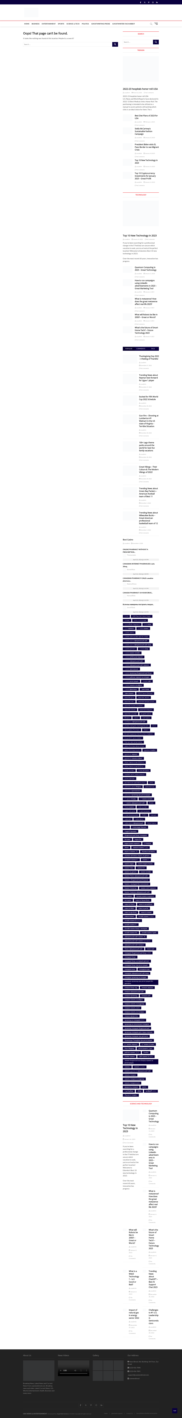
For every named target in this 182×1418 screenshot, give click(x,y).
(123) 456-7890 (134, 1368)
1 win (126, 616)
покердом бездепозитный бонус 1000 (138, 953)
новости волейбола (145, 904)
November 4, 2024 (137, 543)
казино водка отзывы (145, 864)
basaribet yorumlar (131, 714)
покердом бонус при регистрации (136, 965)
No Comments (149, 92)
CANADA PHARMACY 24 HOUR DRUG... (138, 593)
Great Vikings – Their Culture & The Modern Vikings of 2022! (149, 469)
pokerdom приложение (132, 791)
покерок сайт (146, 996)
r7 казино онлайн (146, 799)
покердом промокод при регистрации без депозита (139, 982)
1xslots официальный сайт (134, 661)
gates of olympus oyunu (132, 750)
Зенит (127, 847)
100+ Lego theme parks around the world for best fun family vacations (147, 446)
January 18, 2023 (149, 153)
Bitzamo (127, 718)
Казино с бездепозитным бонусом (136, 880)
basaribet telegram (146, 710)
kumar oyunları (129, 770)
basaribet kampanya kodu (146, 701)
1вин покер (145, 689)
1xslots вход (144, 649)
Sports (61, 24)
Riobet (151, 803)
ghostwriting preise (100, 24)
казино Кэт (141, 868)
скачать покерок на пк (132, 1083)
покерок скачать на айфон (134, 1000)
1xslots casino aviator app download (136, 636)
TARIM (144, 815)
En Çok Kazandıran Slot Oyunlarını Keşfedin (139, 734)
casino (136, 718)
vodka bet (128, 819)
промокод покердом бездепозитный (137, 1028)
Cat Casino (146, 718)
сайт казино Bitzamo (146, 1056)
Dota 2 (146, 730)
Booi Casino (128, 539)
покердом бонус (130, 957)
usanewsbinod (134, 1378)
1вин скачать (129, 693)
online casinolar (130, 778)
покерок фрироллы (131, 1016)
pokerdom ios (149, 787)
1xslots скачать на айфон (133, 685)
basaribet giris (129, 697)
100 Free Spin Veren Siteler (142, 616)
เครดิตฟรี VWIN (151, 1091)
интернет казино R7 (131, 860)
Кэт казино (128, 896)
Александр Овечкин (139, 827)
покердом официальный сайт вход (137, 973)
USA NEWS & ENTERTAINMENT (35, 1414)
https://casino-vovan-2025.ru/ (134, 762)
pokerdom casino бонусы (133, 787)
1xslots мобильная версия (134, 657)
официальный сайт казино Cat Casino (137, 941)
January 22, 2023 (149, 137)
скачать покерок (130, 1075)
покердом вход (130, 969)
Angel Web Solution (63, 1414)
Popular (128, 349)
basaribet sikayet (130, 710)
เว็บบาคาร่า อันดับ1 (131, 1095)
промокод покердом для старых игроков (138, 1032)
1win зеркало (129, 628)
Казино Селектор (130, 888)
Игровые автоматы (148, 851)
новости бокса (129, 904)
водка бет (138, 839)
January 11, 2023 (149, 273)
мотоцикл (128, 900)
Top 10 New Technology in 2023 (140, 235)
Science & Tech (73, 24)
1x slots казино (143, 628)
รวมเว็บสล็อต (129, 1091)
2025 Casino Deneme (145, 693)
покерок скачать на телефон (134, 1012)
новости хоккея (146, 912)
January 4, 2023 (149, 336)
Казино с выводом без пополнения (136, 884)
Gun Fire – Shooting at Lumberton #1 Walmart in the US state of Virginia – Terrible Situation (148, 421)
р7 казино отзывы (148, 1044)
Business (36, 24)
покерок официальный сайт (134, 991)
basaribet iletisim (143, 697)
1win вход (147, 624)
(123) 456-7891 (134, 1371)
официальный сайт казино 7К (135, 937)
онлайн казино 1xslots (146, 916)
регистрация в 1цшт (145, 1048)
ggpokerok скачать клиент (133, 758)
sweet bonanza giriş (131, 815)
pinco (151, 782)
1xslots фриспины (131, 689)
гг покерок (147, 843)
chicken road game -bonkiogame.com (136, 726)
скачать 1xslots (139, 1067)
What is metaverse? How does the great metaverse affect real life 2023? (146, 301)
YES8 (126, 827)
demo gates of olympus (132, 730)
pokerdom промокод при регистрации (137, 795)
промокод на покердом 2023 (134, 1020)
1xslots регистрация (131, 681)
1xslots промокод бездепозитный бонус (138, 673)
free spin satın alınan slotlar (133, 742)
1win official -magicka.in (132, 624)
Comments (140, 349)
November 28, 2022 (145, 406)
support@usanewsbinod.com (138, 1375)
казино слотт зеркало (148, 888)
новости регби (143, 908)
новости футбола (130, 912)
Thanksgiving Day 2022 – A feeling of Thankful (149, 357)
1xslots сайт (147, 681)
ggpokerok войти (149, 750)
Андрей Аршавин (130, 831)
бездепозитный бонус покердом (136, 835)
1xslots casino (129, 632)
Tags (153, 349)
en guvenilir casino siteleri (133, 738)
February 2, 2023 (149, 122)
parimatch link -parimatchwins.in (135, 782)
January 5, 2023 (149, 321)
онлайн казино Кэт (131, 932)
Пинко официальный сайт (134, 949)
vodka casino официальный (134, 823)
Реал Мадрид (129, 1048)
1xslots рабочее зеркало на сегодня (137, 677)
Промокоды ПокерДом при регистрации (138, 1040)
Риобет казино (130, 1056)
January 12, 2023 (149, 182)
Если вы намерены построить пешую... (138, 604)
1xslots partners (130, 649)
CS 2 (154, 726)
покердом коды (144, 969)
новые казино (129, 916)
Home (26, 24)
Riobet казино (129, 807)
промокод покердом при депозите (136, 1036)
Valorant (153, 815)
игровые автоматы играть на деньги (137, 855)
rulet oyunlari (142, 807)
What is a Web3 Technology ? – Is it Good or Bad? (134, 1278)
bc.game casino (146, 714)
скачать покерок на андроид (134, 1079)
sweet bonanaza (144, 811)
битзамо (127, 839)
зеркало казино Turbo (140, 847)
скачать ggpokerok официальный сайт (138, 1071)
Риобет (146, 1052)
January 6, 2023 (149, 292)
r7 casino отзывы (130, 799)
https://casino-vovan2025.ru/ (134, 766)
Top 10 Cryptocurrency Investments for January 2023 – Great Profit (145, 176)
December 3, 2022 (145, 503)
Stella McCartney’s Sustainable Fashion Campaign (143, 131)
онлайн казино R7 (131, 924)
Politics (85, 24)
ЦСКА (144, 1087)
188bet (127, 620)
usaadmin (126, 92)
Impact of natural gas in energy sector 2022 (134, 1314)
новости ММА (129, 908)
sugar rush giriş (130, 811)
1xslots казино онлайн (132, 653)
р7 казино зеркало (131, 1044)
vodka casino (139, 819)
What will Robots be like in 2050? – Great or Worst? (146, 316)
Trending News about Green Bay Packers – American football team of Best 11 (148, 492)
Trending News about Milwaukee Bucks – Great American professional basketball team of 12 (148, 518)
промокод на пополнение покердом (137, 1024)
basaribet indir (129, 701)
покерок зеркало (147, 987)
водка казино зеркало (132, 843)
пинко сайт (150, 949)
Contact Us (129, 1413)
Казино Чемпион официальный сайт (137, 892)
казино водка (129, 864)
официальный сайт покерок (134, 945)
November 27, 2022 (145, 365)
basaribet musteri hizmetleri (134, 705)
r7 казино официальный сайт (135, 803)
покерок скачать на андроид (134, 1004)
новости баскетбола (143, 900)
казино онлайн (146, 872)
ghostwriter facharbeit (123, 24)
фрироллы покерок (131, 1087)
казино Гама (129, 868)
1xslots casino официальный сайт (136, 641)
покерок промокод (131, 996)
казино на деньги (130, 872)
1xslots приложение (131, 669)
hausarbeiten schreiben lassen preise (146, 1413)
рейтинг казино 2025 (132, 1052)
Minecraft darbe (143, 770)
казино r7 (146, 860)
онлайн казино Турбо (149, 932)
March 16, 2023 (137, 92)
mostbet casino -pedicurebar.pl (134, 774)
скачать (127, 1067)
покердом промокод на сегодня (135, 977)
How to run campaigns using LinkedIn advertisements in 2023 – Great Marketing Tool (146, 284)
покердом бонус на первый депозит (137, 961)
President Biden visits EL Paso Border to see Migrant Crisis (147, 147)
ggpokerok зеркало (131, 754)
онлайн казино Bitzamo (132, 920)
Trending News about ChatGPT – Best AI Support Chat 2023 (153, 1279)
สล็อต (139, 1091)
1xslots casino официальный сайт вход (138, 645)
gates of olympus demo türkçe (134, 746)
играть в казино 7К (131, 851)
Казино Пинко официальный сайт (136, 876)
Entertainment (49, 24)
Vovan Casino (151, 823)
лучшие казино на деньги (145, 896)
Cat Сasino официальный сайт (135, 722)
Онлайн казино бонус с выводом (136, 928)
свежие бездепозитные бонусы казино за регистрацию (139, 1061)
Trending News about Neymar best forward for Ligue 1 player (148, 378)
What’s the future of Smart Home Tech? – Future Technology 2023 (146, 330)
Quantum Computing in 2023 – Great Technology (145, 268)
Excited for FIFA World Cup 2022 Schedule (148, 398)
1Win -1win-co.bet (140, 620)
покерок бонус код (131, 987)
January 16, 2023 (149, 166)
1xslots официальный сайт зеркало (137, 665)
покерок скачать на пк (132, 1008)
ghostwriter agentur (117, 1413)
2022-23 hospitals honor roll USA (140, 88)
